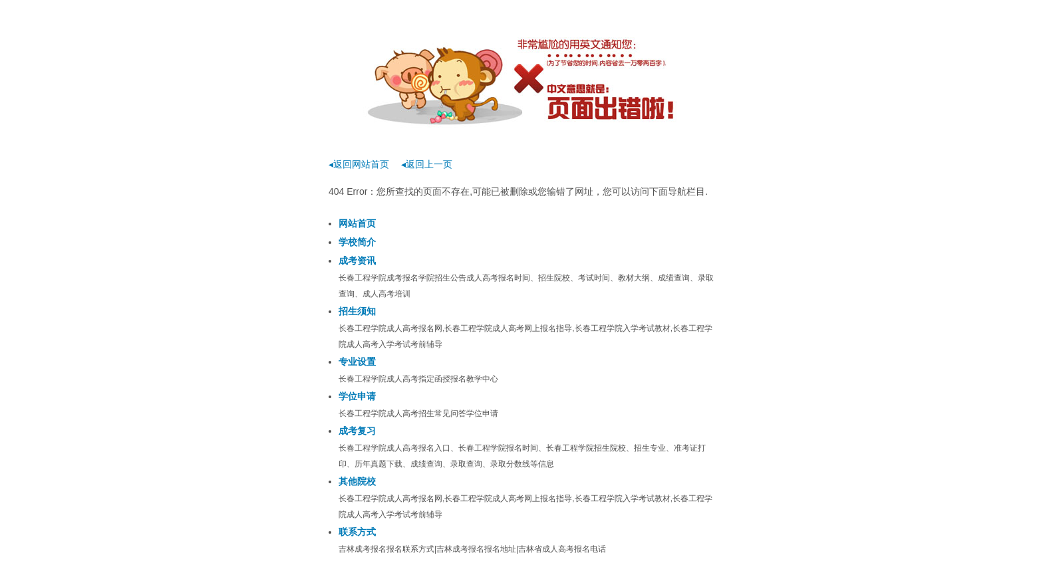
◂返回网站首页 (359, 164)
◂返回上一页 (426, 164)
